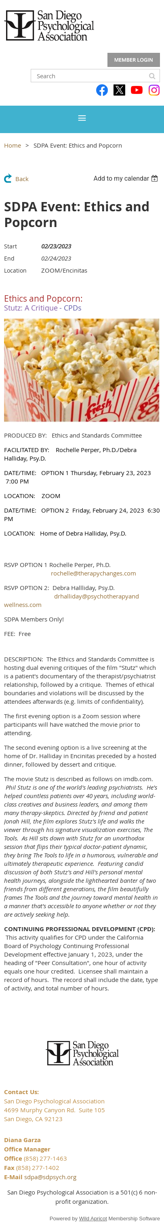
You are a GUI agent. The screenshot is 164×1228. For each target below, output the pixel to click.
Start (10, 246)
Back (22, 179)
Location (15, 270)
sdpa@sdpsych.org (50, 1177)
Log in (133, 60)
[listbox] (126, 178)
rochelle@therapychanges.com (93, 573)
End (9, 258)
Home (12, 145)
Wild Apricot (93, 1218)
